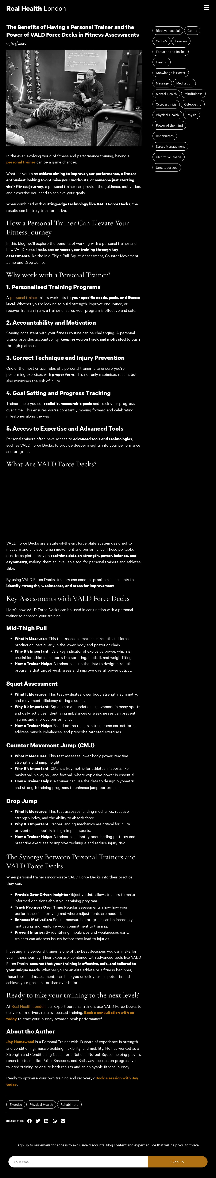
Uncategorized (167, 167)
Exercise (16, 1104)
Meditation (184, 83)
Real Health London (29, 1006)
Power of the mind (169, 125)
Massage (162, 83)
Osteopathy (192, 104)
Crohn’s (161, 41)
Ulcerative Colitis (168, 156)
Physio (192, 114)
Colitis (192, 30)
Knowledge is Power (170, 72)
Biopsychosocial (168, 30)
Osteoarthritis (166, 104)
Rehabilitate (69, 1104)
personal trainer (20, 162)
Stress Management (170, 146)
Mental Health (166, 93)
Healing (161, 62)
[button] (29, 1121)
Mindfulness (193, 93)
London (36, 8)
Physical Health (41, 1104)
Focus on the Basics (170, 51)
